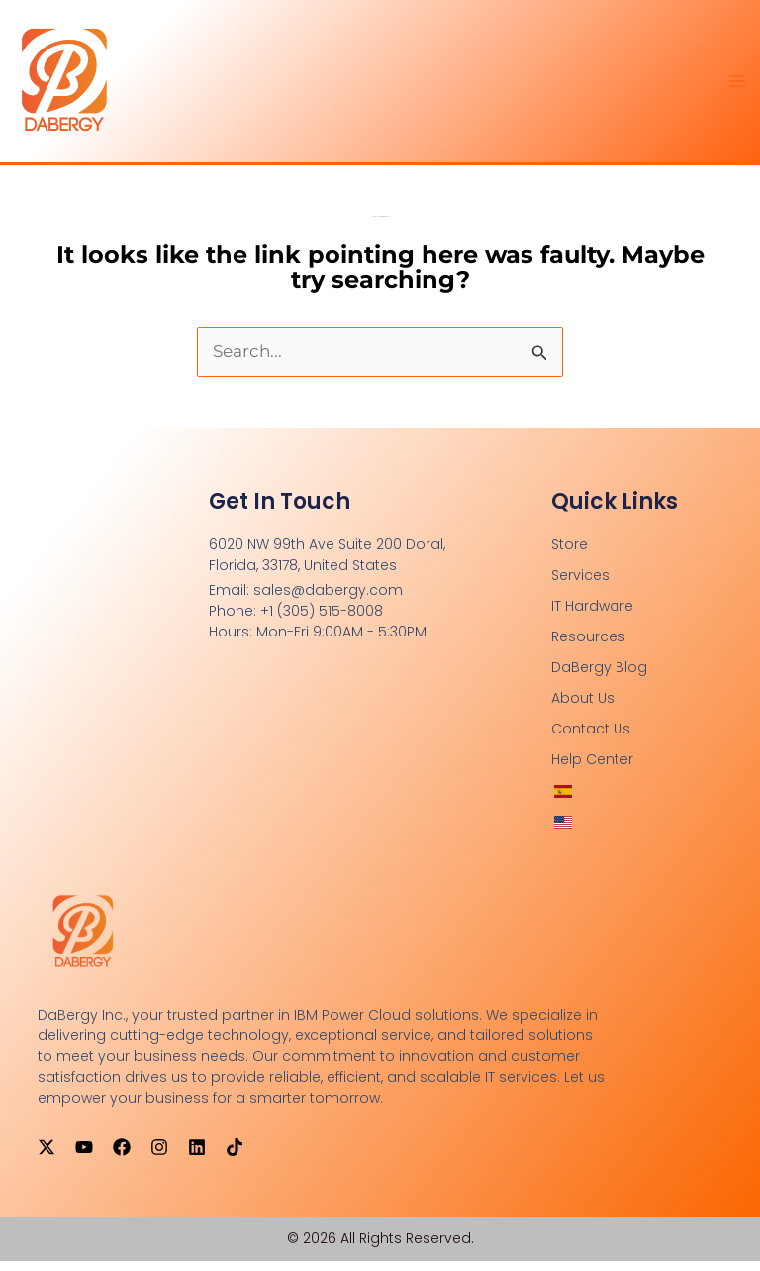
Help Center (592, 769)
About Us (583, 708)
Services (580, 585)
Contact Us (590, 738)
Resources (588, 646)
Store (569, 554)
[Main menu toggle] (738, 86)
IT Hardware (592, 616)
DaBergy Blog (599, 677)
